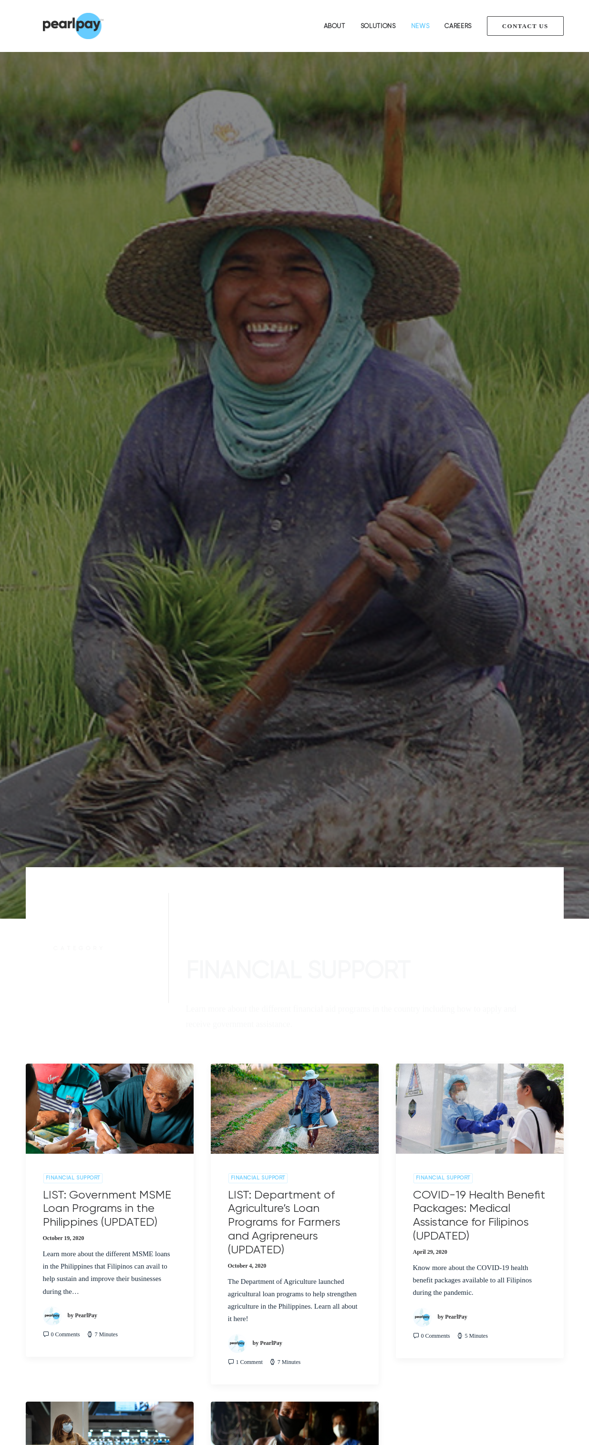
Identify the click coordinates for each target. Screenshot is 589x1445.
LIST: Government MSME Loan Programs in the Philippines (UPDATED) (107, 587)
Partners (37, 1326)
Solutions (378, 26)
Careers (458, 26)
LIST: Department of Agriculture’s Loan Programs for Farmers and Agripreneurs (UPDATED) (284, 601)
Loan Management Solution (208, 1300)
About (334, 26)
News (420, 26)
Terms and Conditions (57, 1338)
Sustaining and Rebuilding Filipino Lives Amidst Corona (103, 925)
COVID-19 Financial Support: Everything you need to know (291, 925)
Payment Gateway (195, 1313)
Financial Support (73, 557)
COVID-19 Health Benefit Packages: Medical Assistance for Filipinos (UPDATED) (479, 594)
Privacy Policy (47, 1350)
